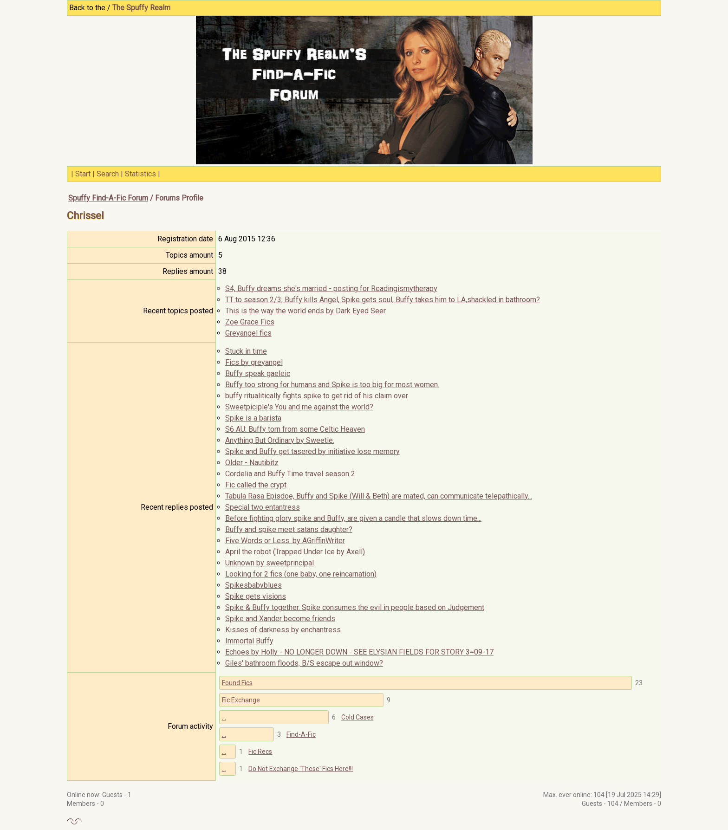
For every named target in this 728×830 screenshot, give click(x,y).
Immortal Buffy (249, 640)
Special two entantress (262, 507)
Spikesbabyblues (253, 585)
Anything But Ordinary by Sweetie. (279, 440)
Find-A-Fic (301, 734)
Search (108, 173)
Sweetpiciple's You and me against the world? (299, 406)
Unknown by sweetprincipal (269, 562)
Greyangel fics (248, 333)
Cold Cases (357, 717)
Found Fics (237, 683)
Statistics (140, 173)
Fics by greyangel (254, 362)
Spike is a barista (253, 418)
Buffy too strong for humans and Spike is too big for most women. (332, 384)
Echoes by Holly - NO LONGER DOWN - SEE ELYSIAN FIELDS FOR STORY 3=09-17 (359, 652)
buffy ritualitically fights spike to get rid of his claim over (316, 395)
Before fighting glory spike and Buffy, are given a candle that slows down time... (353, 518)
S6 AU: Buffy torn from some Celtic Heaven (295, 429)
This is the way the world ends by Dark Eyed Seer (305, 310)
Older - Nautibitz (252, 462)
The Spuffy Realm (141, 7)
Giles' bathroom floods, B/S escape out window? (304, 663)
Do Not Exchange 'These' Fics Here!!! (300, 768)
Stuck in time (246, 351)
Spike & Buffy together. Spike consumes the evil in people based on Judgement (354, 607)
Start (83, 173)
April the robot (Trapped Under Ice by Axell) (295, 551)
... (224, 717)
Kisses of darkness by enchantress (283, 629)
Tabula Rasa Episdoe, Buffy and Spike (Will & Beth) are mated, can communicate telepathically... (378, 496)
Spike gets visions (255, 596)
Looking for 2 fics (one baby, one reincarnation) (301, 574)
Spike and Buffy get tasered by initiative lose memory (312, 451)
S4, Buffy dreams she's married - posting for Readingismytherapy (331, 288)
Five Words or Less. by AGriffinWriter (285, 540)
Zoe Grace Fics (249, 322)
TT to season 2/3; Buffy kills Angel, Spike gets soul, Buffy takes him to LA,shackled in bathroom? (382, 299)
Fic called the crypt (255, 484)
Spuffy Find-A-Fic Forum (108, 198)
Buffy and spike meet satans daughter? (288, 529)
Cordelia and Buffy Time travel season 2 (290, 473)
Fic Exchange (241, 700)
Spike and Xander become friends (280, 618)
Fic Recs (260, 751)
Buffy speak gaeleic (257, 373)
